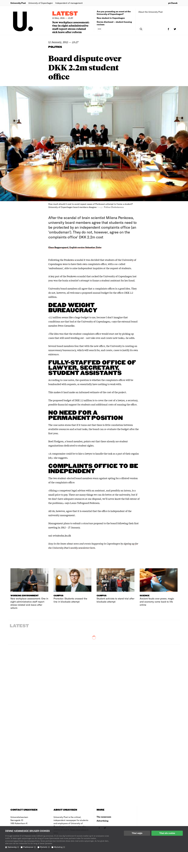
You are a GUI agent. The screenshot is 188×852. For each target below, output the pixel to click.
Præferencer (29, 847)
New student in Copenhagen (111, 18)
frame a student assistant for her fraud (113, 280)
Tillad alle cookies (167, 833)
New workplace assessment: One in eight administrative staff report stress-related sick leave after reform (70, 27)
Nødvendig (13, 847)
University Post (18, 3)
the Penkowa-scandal (71, 259)
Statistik (45, 847)
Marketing (59, 847)
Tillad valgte (137, 833)
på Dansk (173, 3)
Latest (65, 14)
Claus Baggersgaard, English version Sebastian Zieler (75, 247)
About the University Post (150, 12)
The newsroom (104, 817)
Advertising (102, 820)
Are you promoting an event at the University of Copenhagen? (114, 12)
